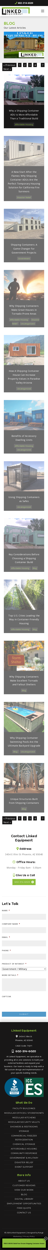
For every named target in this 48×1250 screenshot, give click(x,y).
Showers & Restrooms (24, 1126)
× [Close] (46, 1238)
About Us (24, 1181)
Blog (24, 1194)
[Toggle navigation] (42, 11)
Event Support (24, 1167)
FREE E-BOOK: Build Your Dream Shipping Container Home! (24, 1243)
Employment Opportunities (24, 1203)
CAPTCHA (6, 996)
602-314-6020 (24, 2)
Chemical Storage (24, 1144)
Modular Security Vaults (24, 1122)
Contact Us (24, 1212)
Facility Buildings (24, 1108)
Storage (24, 1131)
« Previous (9, 65)
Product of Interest (14, 964)
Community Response (24, 1153)
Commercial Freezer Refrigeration (24, 1138)
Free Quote (24, 1208)
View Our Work (24, 1190)
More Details (10, 975)
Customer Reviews (24, 1185)
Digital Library (24, 1199)
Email (6, 937)
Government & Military (24, 1158)
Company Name (11, 924)
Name (6, 910)
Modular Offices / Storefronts (24, 1113)
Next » (7, 68)
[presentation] (22, 1005)
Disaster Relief (24, 1162)
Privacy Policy (29, 1236)
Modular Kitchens (24, 1117)
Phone (6, 950)
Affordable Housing (24, 1149)
